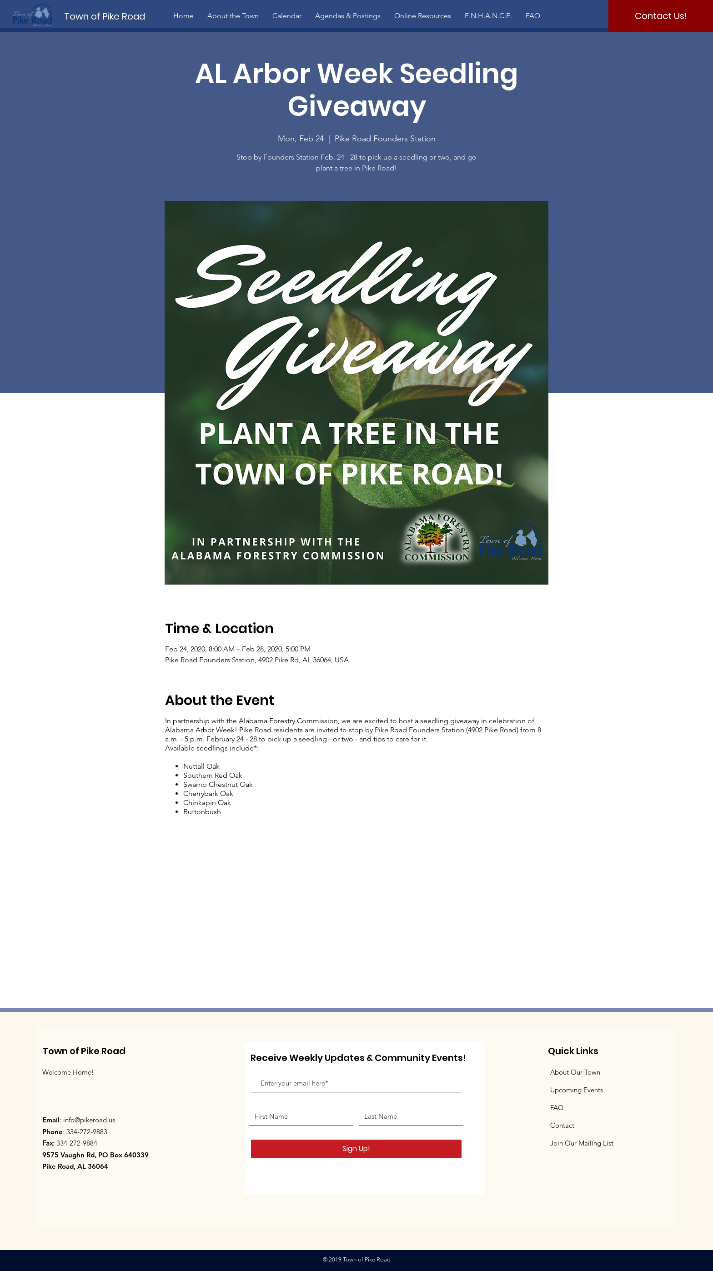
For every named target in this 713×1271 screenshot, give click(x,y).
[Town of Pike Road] (112, 16)
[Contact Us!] (660, 16)
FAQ (557, 1107)
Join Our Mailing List (581, 1143)
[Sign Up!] (356, 1149)
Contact (562, 1125)
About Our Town (575, 1072)
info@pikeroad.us (89, 1120)
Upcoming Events (576, 1090)
